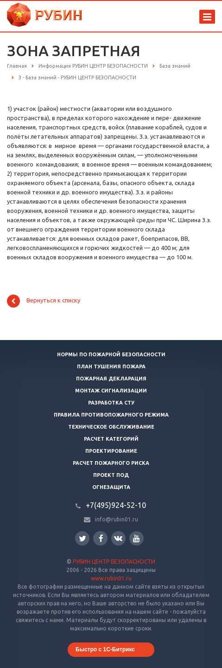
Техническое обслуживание (111, 427)
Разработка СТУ (111, 402)
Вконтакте (118, 538)
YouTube (136, 538)
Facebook (101, 538)
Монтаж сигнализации (111, 390)
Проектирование (111, 451)
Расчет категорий (111, 439)
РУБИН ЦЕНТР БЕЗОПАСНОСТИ (114, 562)
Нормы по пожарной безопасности (111, 354)
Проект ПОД (111, 475)
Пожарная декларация (111, 378)
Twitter (82, 538)
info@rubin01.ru (116, 519)
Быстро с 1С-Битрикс (105, 649)
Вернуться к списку (43, 301)
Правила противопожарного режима (111, 415)
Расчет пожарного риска (111, 463)
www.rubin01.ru (111, 578)
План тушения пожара (111, 366)
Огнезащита (111, 487)
